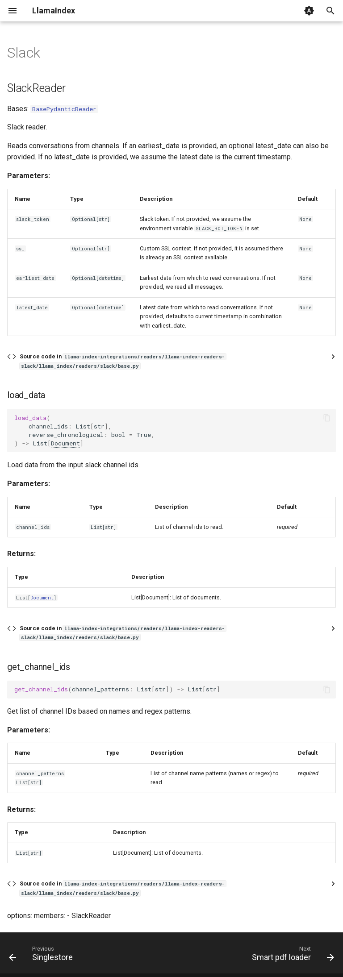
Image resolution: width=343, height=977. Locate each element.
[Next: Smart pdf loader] (291, 955)
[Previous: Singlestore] (43, 955)
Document (65, 443)
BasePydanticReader (64, 109)
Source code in (123, 361)
